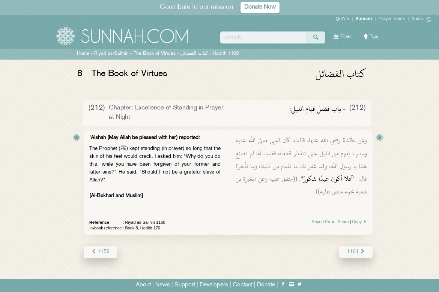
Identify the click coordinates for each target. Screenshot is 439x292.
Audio (417, 18)
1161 (356, 251)
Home (83, 53)
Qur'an (342, 18)
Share (343, 221)
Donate (266, 285)
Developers (214, 285)
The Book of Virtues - (171, 53)
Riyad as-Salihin (111, 53)
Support (184, 285)
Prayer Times (391, 18)
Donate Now (260, 7)
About (143, 285)
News (162, 285)
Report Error (322, 221)
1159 (100, 251)
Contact (243, 285)
